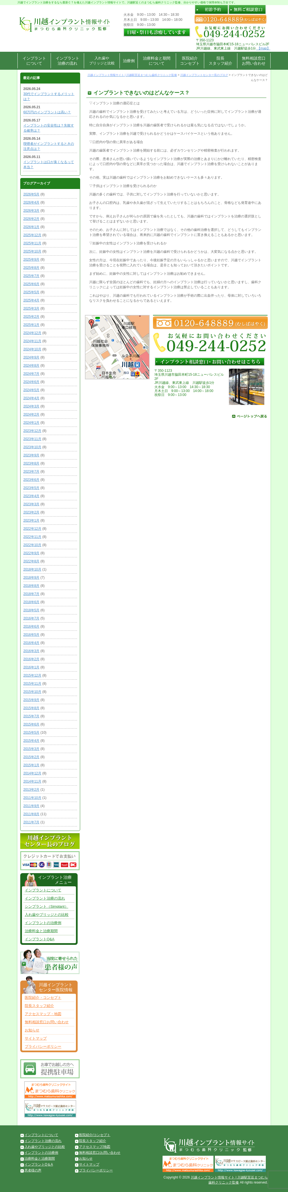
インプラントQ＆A (38, 1164)
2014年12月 (32, 773)
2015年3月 (31, 749)
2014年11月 (32, 781)
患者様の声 (32, 1170)
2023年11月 (32, 439)
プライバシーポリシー (43, 1046)
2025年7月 (31, 276)
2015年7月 (31, 716)
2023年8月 (31, 463)
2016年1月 (31, 667)
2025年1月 (31, 325)
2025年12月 (32, 235)
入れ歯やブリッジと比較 (102, 60)
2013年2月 (31, 790)
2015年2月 (31, 757)
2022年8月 (31, 561)
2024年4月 (31, 398)
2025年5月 (31, 292)
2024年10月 (32, 349)
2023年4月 (31, 496)
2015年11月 (32, 684)
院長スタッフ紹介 (220, 61)
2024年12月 (32, 333)
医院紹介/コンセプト (94, 1135)
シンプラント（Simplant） (46, 906)
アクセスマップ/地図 (94, 1147)
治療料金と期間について (156, 61)
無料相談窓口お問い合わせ (254, 61)
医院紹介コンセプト (190, 61)
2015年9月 (31, 700)
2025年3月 (31, 308)
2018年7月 (31, 594)
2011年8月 (31, 814)
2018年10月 (32, 569)
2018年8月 (31, 586)
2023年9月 (31, 455)
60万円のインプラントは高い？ (47, 112)
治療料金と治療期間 (41, 931)
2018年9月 (31, 578)
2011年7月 (31, 822)
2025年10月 (32, 251)
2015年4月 (31, 741)
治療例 (129, 60)
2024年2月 (31, 414)
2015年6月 (31, 724)
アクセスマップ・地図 (43, 1014)
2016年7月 (31, 618)
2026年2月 (31, 219)
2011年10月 (32, 798)
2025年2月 (31, 317)
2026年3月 (31, 211)
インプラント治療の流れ (67, 61)
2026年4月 (31, 202)
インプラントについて (34, 61)
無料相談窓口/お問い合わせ (99, 1153)
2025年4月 (31, 300)
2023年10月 (32, 447)
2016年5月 (31, 635)
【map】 (263, 48)
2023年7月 (31, 472)
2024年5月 (31, 390)
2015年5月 (31, 732)
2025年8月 (31, 268)
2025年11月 (32, 243)
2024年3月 (31, 406)
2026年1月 (31, 227)
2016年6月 (31, 626)
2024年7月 (31, 374)
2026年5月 (31, 194)
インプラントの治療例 (43, 923)
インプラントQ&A (39, 939)
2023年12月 (32, 431)
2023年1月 (31, 520)
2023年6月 (31, 480)
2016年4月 (31, 643)
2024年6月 (31, 382)
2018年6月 (31, 602)
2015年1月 (31, 765)
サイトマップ (36, 1038)
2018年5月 (31, 610)
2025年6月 (31, 284)
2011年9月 (31, 806)
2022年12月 (32, 529)
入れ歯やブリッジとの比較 (47, 914)
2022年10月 (32, 545)
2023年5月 (31, 488)
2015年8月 (31, 708)
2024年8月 (31, 366)
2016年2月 (31, 659)
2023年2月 (31, 512)
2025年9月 (31, 260)
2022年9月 (31, 553)
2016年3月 (31, 651)
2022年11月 (32, 537)
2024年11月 (32, 341)
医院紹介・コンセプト (43, 997)
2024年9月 (31, 357)
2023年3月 (31, 504)
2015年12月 (32, 675)
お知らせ (32, 1030)
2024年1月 (31, 423)
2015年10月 (32, 692)
